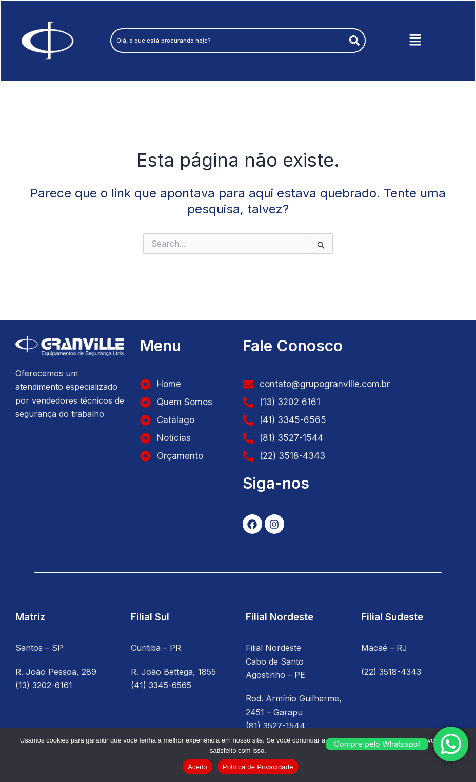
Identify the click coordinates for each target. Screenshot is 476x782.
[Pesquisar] (356, 41)
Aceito (197, 767)
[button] (415, 41)
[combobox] (226, 41)
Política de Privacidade (258, 767)
